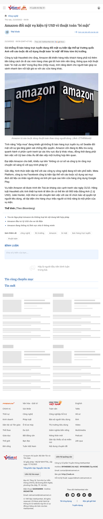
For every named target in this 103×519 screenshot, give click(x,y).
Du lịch (26, 430)
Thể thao (7, 430)
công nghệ (25, 233)
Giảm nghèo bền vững (59, 430)
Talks (77, 408)
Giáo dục (7, 435)
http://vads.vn (68, 474)
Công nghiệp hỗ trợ (58, 414)
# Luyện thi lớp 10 (37, 8)
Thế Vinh (15, 31)
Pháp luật (27, 419)
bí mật (64, 233)
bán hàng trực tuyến (81, 233)
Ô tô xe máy (28, 424)
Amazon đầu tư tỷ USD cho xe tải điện (25, 221)
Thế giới (6, 441)
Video (77, 424)
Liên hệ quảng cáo (64, 456)
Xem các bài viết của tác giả (88, 32)
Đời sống (7, 446)
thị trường (39, 233)
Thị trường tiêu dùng (58, 424)
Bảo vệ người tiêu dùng (59, 419)
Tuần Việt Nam (29, 446)
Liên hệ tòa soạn (32, 474)
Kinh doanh (8, 419)
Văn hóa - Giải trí (30, 403)
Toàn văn (53, 408)
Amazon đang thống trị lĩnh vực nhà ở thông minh (31, 225)
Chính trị (7, 408)
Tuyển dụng (77, 505)
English (78, 403)
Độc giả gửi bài (89, 501)
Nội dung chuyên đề (58, 446)
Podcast (78, 435)
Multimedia (80, 430)
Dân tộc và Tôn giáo (11, 424)
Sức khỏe (27, 408)
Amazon (52, 233)
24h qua (79, 441)
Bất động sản (29, 435)
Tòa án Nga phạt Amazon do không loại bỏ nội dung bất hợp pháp (38, 217)
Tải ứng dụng (66, 501)
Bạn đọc (26, 441)
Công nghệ (13, 16)
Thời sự (6, 414)
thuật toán (13, 238)
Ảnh (77, 419)
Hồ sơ (77, 414)
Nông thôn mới (56, 435)
